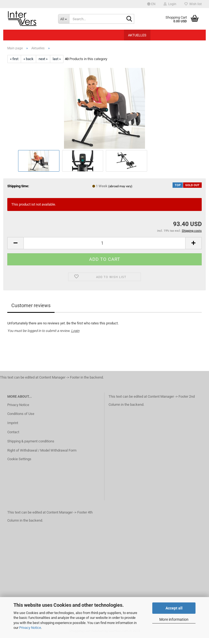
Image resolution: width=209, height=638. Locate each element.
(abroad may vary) (120, 186)
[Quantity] (104, 243)
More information (173, 619)
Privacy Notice (30, 628)
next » (43, 59)
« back (28, 59)
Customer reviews (30, 305)
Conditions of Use (20, 414)
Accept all (174, 608)
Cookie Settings (19, 459)
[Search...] (63, 19)
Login (75, 331)
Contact (13, 432)
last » (57, 59)
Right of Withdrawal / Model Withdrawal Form (41, 450)
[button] (151, 4)
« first (14, 59)
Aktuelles (137, 35)
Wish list (193, 4)
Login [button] (170, 4)
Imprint (12, 423)
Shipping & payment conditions (30, 441)
